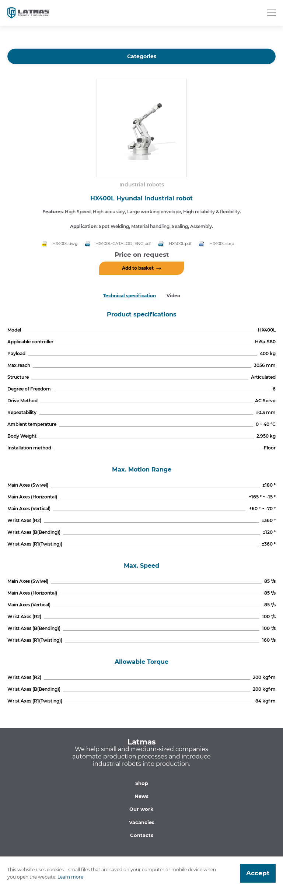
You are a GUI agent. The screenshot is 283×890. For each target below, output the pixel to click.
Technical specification (129, 295)
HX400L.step (221, 243)
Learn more (70, 877)
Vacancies (141, 822)
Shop (141, 783)
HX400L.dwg (65, 243)
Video (173, 295)
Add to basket (138, 268)
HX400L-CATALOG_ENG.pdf (123, 243)
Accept (257, 873)
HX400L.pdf (180, 243)
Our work (141, 809)
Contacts (141, 835)
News (141, 796)
